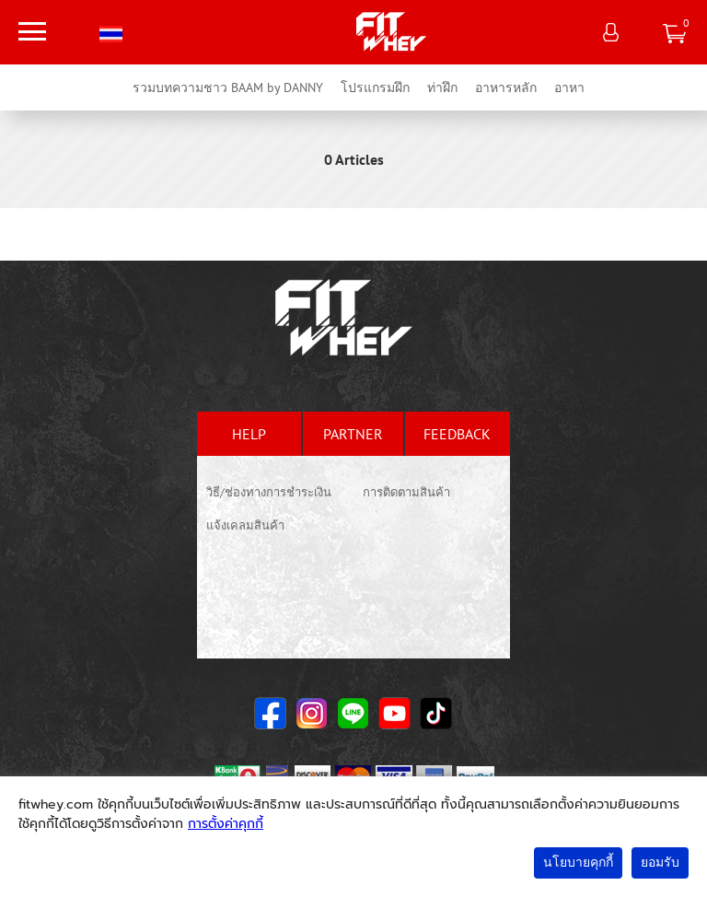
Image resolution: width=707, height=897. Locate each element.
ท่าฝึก (442, 87)
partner (353, 434)
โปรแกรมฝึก (375, 87)
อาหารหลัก (506, 87)
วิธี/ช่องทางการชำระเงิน (268, 492)
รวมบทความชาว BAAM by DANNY (228, 87)
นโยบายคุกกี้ (578, 862)
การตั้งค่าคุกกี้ (225, 823)
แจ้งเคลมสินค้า (245, 525)
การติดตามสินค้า (406, 492)
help (249, 434)
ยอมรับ (660, 862)
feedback (457, 434)
